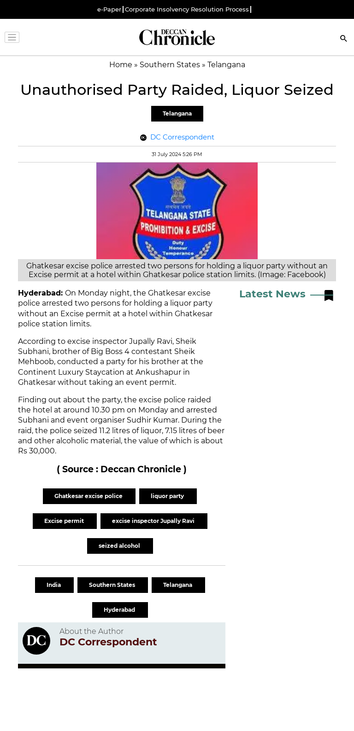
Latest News (272, 294)
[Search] (344, 39)
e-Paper (109, 9)
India (54, 584)
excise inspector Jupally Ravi (154, 520)
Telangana (177, 113)
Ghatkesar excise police (89, 496)
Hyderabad (120, 609)
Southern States (112, 584)
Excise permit (64, 520)
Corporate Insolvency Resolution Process (187, 9)
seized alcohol (120, 545)
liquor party (168, 496)
